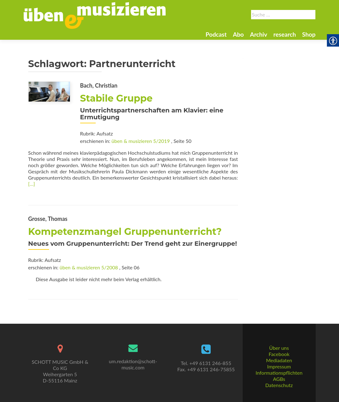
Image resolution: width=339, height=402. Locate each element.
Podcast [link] (216, 34)
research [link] (284, 34)
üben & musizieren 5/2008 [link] (89, 267)
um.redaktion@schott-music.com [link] (133, 364)
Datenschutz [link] (279, 385)
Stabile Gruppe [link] (116, 98)
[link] (95, 14)
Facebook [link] (278, 354)
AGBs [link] (279, 379)
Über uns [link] (279, 348)
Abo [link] (238, 34)
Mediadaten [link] (279, 360)
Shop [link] (308, 34)
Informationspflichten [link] (279, 373)
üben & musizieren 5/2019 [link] (141, 141)
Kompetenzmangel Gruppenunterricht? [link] (125, 231)
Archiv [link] (258, 34)
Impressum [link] (279, 366)
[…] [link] (31, 184)
